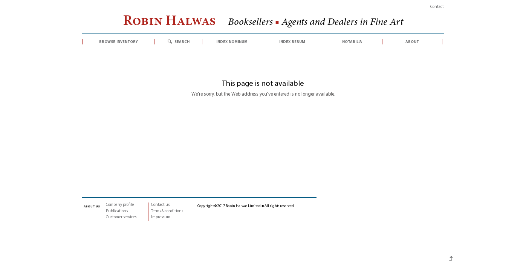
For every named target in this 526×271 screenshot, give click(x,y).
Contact (437, 7)
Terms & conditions (167, 211)
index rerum (292, 41)
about (412, 41)
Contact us (160, 205)
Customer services (121, 217)
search (182, 41)
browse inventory (118, 41)
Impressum (160, 217)
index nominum (232, 41)
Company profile (120, 205)
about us (92, 206)
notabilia (352, 41)
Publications (117, 211)
